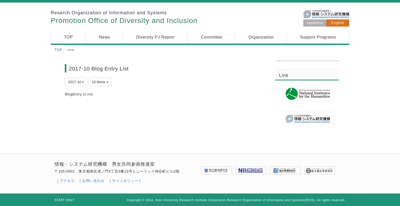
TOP (58, 50)
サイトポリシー (125, 181)
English (337, 23)
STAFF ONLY (65, 200)
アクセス (67, 181)
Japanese (314, 23)
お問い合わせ (93, 181)
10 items (100, 82)
